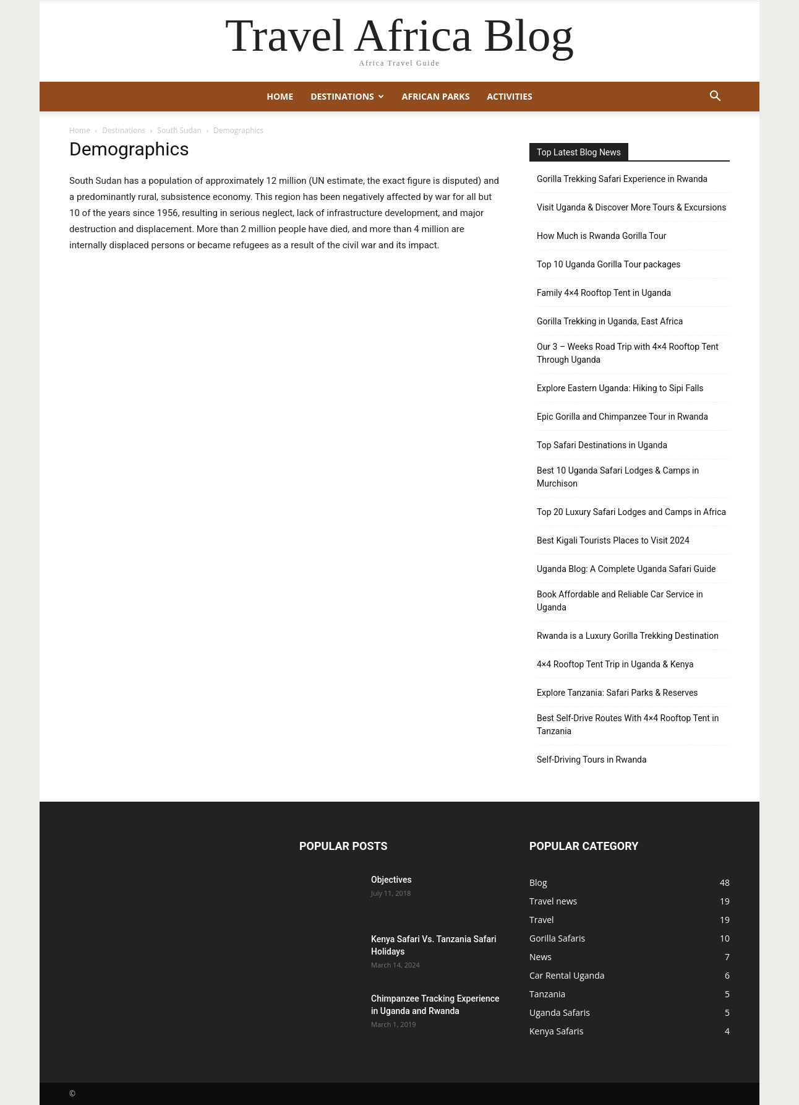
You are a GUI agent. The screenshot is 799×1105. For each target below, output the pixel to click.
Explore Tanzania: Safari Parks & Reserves (617, 693)
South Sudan (180, 130)
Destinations (347, 96)
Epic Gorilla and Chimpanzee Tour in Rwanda (622, 417)
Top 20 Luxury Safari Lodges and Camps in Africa (631, 512)
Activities (509, 96)
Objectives (391, 880)
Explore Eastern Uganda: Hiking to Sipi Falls (620, 388)
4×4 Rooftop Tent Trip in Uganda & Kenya (615, 664)
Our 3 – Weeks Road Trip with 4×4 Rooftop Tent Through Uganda (628, 353)
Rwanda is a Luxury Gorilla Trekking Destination (628, 636)
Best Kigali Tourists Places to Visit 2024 (613, 540)
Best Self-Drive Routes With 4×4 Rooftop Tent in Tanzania (628, 724)
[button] (715, 97)
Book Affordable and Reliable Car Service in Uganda (620, 600)
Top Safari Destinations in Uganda (602, 445)
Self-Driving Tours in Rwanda (592, 760)
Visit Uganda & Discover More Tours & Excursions (631, 207)
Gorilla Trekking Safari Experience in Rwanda (622, 179)
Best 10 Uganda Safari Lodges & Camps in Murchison (618, 477)
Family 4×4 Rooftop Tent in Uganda (604, 293)
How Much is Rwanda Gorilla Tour (601, 236)
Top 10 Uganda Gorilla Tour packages (608, 264)
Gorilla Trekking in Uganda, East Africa (610, 321)
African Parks (436, 96)
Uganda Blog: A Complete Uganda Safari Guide (626, 569)
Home (280, 96)
